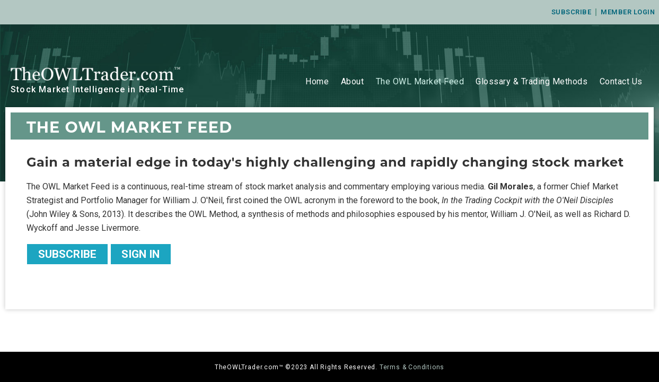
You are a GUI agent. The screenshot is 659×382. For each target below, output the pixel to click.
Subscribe (571, 12)
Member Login (628, 12)
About (352, 81)
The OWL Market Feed (420, 81)
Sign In (140, 254)
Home (317, 81)
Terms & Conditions (412, 367)
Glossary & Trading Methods (531, 81)
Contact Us (621, 81)
